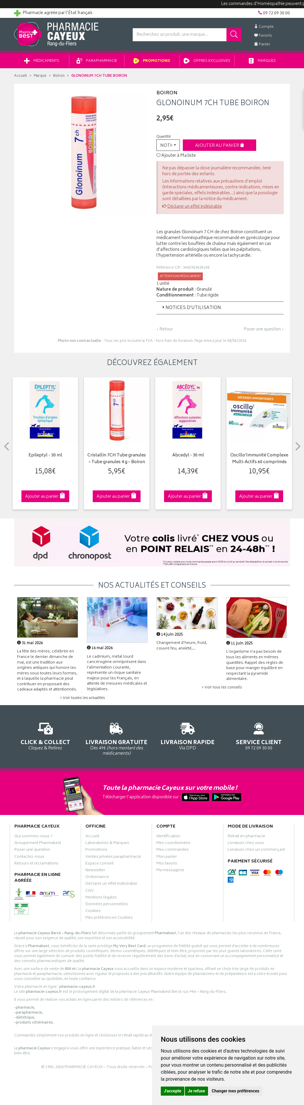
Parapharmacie (97, 61)
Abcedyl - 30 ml (188, 455)
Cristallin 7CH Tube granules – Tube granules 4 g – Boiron (116, 458)
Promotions (152, 61)
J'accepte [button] (172, 1091)
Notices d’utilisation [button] (191, 308)
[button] (168, 145)
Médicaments (41, 61)
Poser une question (32, 850)
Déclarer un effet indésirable (194, 206)
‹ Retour (164, 329)
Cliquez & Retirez (45, 735)
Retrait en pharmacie (246, 837)
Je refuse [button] (196, 1091)
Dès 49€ (116, 738)
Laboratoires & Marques (107, 844)
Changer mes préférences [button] (235, 1091)
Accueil (20, 76)
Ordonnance (97, 878)
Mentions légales (101, 898)
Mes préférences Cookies (109, 918)
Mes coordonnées (173, 844)
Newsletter (95, 871)
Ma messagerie (170, 871)
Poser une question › (264, 329)
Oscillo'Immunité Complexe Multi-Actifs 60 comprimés (259, 458)
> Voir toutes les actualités (82, 698)
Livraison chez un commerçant (256, 850)
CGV (89, 891)
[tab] (220, 308)
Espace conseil (99, 864)
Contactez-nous (29, 857)
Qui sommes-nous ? (33, 837)
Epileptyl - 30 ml (45, 455)
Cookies (93, 912)
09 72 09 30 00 (259, 735)
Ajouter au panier (219, 145)
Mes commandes (172, 850)
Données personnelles (106, 905)
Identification (168, 837)
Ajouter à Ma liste (176, 156)
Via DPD (187, 735)
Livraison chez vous (246, 844)
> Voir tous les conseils (222, 688)
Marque (40, 76)
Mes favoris (166, 864)
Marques (262, 61)
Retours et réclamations (36, 864)
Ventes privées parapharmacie (113, 857)
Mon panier (166, 857)
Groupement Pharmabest (37, 844)
